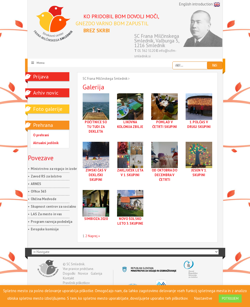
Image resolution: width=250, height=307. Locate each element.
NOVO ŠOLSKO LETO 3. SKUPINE (130, 221)
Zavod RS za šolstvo (46, 176)
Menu (38, 63)
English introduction (199, 4)
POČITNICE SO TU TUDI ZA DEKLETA (96, 127)
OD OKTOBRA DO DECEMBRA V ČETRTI (164, 175)
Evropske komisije (45, 229)
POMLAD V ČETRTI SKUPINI (164, 124)
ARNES (36, 184)
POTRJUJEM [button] (230, 298)
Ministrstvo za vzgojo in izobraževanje (60, 169)
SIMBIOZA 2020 (96, 219)
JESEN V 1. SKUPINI (199, 172)
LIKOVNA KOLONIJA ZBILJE (130, 124)
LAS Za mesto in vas (46, 214)
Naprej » (94, 236)
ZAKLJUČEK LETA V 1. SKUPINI (130, 172)
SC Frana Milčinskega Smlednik (105, 78)
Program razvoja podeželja (51, 221)
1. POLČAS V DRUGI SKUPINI (199, 124)
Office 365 (38, 191)
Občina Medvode (43, 199)
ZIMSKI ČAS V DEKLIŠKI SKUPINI (96, 175)
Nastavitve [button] (203, 298)
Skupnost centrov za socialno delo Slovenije (65, 206)
